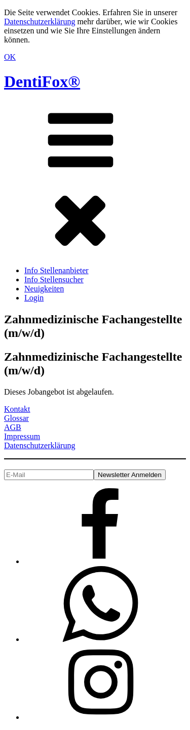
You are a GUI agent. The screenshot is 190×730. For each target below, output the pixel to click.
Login (34, 297)
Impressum (22, 436)
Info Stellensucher (54, 279)
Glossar (16, 418)
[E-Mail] (49, 474)
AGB (12, 427)
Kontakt (17, 409)
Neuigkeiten (44, 288)
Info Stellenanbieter (56, 270)
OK (10, 57)
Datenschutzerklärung (39, 21)
